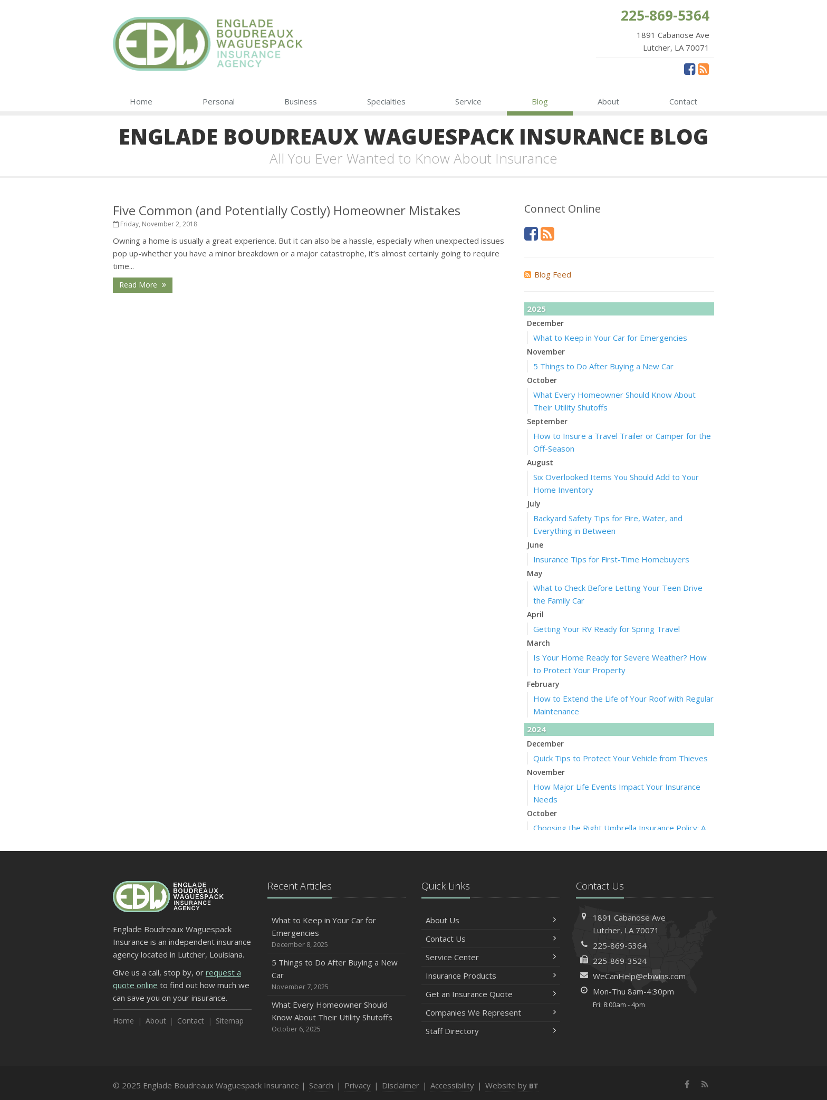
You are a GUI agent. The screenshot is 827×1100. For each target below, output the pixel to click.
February (543, 684)
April (535, 614)
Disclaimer (400, 1085)
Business (300, 101)
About (608, 101)
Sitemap (230, 1021)
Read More (142, 285)
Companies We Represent (491, 1012)
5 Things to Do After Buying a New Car (603, 366)
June (535, 545)
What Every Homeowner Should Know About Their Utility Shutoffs (337, 1017)
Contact (683, 101)
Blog (540, 101)
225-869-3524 (620, 960)
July (534, 504)
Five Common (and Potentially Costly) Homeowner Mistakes (286, 210)
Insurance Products (491, 975)
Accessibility (452, 1085)
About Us (491, 920)
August (540, 462)
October (542, 380)
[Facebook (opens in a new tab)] (689, 69)
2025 (536, 308)
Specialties (386, 101)
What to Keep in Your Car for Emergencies (610, 337)
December (545, 323)
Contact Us (491, 938)
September (547, 421)
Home (141, 101)
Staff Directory (491, 1031)
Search (321, 1085)
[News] (703, 69)
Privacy (357, 1085)
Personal (219, 101)
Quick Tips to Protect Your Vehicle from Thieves (620, 758)
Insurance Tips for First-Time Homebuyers (611, 559)
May (535, 573)
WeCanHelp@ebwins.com (639, 976)
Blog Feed (547, 274)
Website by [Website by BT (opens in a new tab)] (511, 1085)
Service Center (491, 957)
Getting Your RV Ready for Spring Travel (606, 629)
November (546, 352)
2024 (536, 729)
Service (468, 101)
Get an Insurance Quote (491, 994)
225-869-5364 (620, 945)
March (538, 643)
